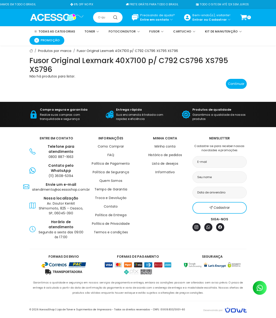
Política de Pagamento (111, 163)
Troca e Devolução (111, 198)
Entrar (197, 19)
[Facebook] (220, 227)
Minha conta (165, 146)
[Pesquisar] (115, 17)
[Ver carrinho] (243, 17)
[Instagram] (196, 227)
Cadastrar (218, 19)
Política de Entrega (111, 215)
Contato (111, 206)
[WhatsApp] (208, 227)
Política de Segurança (111, 172)
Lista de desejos (165, 163)
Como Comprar (111, 146)
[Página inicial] (56, 17)
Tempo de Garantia (110, 189)
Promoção (47, 40)
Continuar (236, 83)
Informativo (165, 172)
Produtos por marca (54, 50)
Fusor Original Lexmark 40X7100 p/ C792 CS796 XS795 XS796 (127, 50)
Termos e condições (111, 232)
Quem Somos (110, 180)
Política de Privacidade (111, 223)
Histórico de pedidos (165, 155)
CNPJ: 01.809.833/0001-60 (169, 309)
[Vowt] (225, 309)
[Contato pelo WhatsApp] (260, 288)
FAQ (110, 155)
